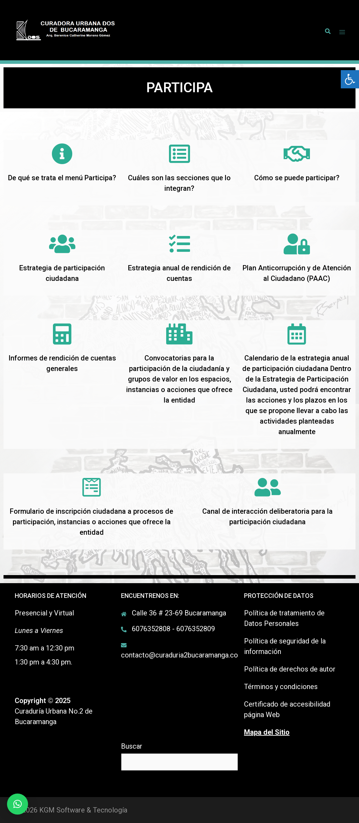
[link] (350, 79)
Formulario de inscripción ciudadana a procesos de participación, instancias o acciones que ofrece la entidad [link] (91, 522)
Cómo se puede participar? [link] (296, 178)
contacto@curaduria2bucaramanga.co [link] (179, 655)
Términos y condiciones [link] (281, 686)
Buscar (131, 746)
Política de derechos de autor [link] (290, 669)
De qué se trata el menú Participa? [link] (62, 178)
